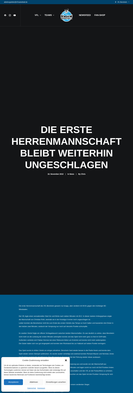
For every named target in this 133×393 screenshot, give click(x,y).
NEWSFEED (85, 15)
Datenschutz (31, 388)
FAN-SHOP (99, 15)
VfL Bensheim (123, 2)
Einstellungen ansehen (56, 382)
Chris (83, 93)
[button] (66, 360)
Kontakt (54, 349)
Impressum (41, 388)
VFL (38, 15)
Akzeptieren (13, 382)
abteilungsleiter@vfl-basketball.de (15, 2)
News (72, 93)
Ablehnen (34, 382)
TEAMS (49, 15)
